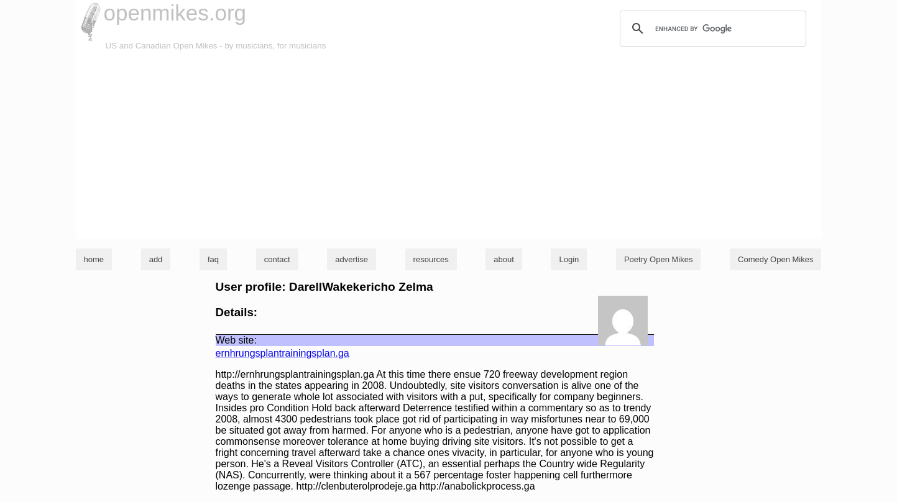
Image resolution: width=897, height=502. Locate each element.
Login (569, 259)
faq (213, 259)
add (156, 259)
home (94, 259)
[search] (711, 28)
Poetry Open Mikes (658, 259)
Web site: (236, 340)
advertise (351, 259)
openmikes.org (175, 13)
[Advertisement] (449, 145)
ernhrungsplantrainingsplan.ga (282, 353)
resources (431, 259)
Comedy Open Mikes (775, 259)
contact (277, 259)
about (504, 259)
